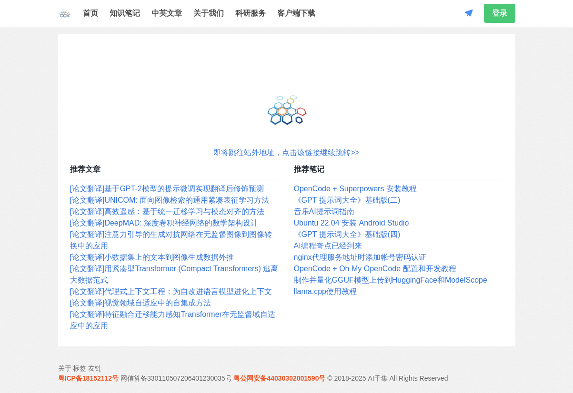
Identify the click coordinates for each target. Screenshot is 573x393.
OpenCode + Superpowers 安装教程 (355, 189)
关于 (64, 368)
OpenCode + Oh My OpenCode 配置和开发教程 (375, 269)
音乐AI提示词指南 (324, 211)
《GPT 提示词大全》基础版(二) (347, 200)
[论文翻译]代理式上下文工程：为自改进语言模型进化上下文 (171, 291)
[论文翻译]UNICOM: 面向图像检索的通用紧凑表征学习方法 (170, 200)
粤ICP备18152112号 (88, 378)
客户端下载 (296, 13)
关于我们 (208, 13)
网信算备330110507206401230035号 (176, 378)
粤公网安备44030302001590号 (279, 378)
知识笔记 (125, 13)
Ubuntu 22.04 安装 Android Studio (351, 223)
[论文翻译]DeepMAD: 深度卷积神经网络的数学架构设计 (164, 223)
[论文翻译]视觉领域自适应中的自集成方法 (140, 303)
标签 (79, 368)
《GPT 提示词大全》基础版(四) (347, 234)
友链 (94, 368)
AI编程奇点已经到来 (328, 246)
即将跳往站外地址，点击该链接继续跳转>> (286, 152)
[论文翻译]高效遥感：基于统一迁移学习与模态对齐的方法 (167, 211)
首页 (90, 13)
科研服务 (250, 13)
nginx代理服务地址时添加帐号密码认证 (360, 257)
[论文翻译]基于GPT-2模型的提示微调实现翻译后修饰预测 (167, 189)
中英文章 (166, 13)
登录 (499, 13)
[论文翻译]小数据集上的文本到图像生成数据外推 (152, 257)
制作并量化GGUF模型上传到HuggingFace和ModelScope (390, 280)
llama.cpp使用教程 (325, 291)
